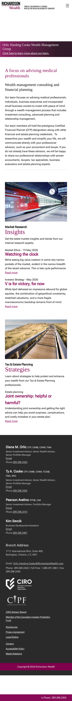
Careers (10, 643)
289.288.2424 (20, 462)
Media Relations (14, 653)
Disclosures (12, 627)
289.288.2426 (20, 490)
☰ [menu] (67, 5)
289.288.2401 (20, 532)
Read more (11, 272)
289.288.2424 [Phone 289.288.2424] (59, 697)
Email (9, 458)
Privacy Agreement (15, 632)
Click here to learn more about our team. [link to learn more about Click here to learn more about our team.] (25, 53)
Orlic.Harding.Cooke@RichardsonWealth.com (38, 563)
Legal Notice (12, 637)
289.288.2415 (20, 511)
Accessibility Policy (15, 648)
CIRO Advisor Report (16, 612)
